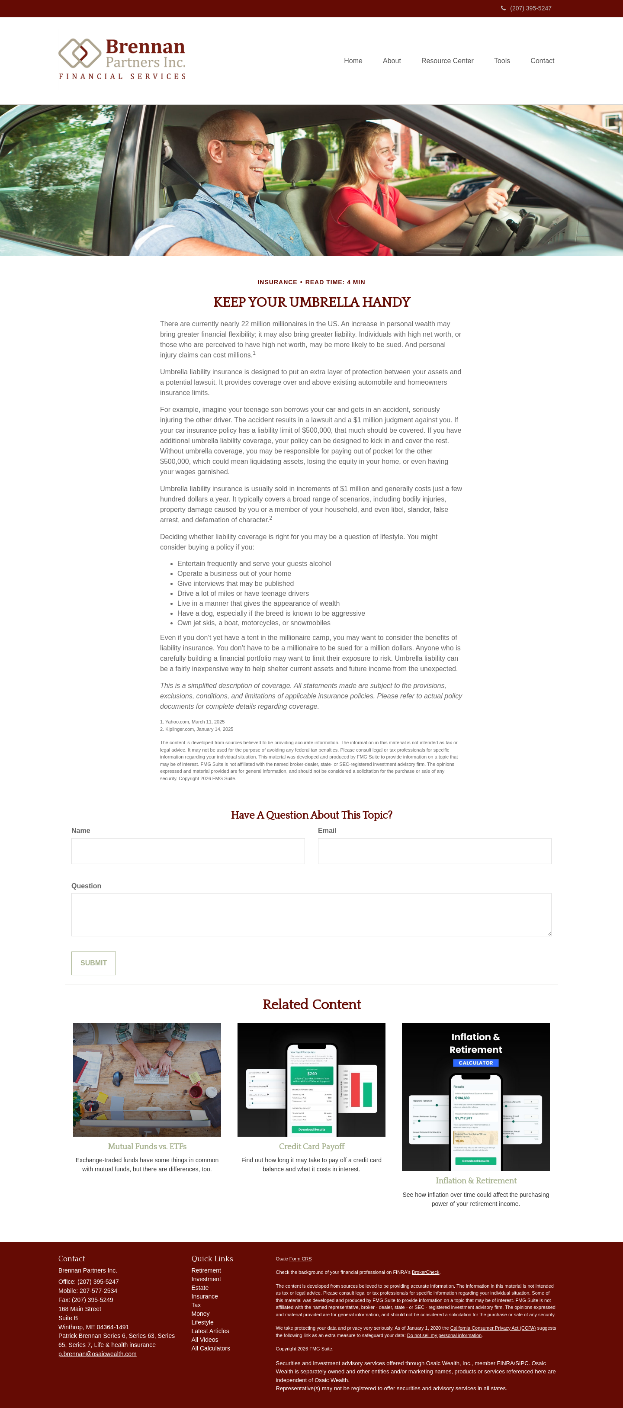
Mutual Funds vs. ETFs (147, 1146)
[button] (388, 61)
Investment (206, 1279)
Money (201, 1313)
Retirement (206, 1270)
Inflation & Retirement (476, 1181)
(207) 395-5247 (526, 8)
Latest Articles (210, 1331)
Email (327, 830)
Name (80, 830)
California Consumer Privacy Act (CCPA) (493, 1328)
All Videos (205, 1339)
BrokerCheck (426, 1272)
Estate (200, 1287)
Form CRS (300, 1258)
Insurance (205, 1296)
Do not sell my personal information (444, 1335)
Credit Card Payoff (311, 1146)
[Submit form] (93, 963)
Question (86, 886)
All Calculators (211, 1348)
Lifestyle (203, 1322)
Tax (196, 1305)
